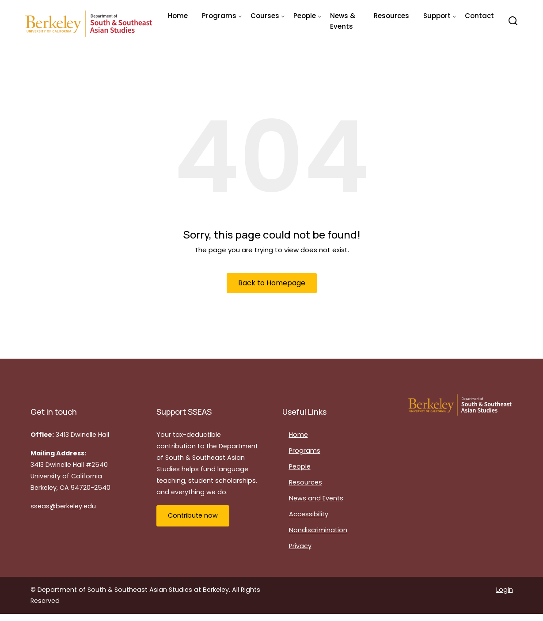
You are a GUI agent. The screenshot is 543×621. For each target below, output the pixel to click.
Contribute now (193, 515)
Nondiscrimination (318, 530)
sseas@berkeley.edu (63, 506)
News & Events (342, 21)
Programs (304, 450)
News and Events (316, 498)
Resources (391, 15)
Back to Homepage (271, 283)
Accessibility (308, 514)
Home (178, 15)
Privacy (300, 545)
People (300, 466)
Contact (479, 15)
